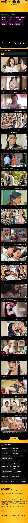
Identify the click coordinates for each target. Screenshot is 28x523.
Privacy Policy (23, 515)
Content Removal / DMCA (16, 515)
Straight (8, 15)
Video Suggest (15, 517)
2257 (2, 515)
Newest (5, 15)
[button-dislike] (9, 43)
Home (2, 15)
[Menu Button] (14, 1)
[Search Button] (18, 1)
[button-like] (6, 43)
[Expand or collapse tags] (23, 24)
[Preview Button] (25, 70)
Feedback (10, 517)
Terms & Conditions (7, 515)
